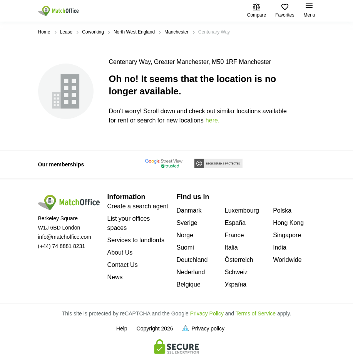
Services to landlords (136, 240)
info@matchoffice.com (64, 237)
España (235, 223)
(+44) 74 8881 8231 (61, 246)
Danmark (189, 210)
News (115, 277)
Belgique (189, 284)
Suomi (185, 247)
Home (44, 32)
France (234, 235)
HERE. (212, 120)
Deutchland (192, 259)
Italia (231, 247)
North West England (134, 32)
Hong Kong (288, 223)
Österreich (239, 259)
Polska (282, 210)
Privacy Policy (207, 313)
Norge (185, 235)
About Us (120, 252)
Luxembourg (242, 210)
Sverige (187, 223)
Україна (235, 284)
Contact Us (122, 264)
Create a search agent (137, 206)
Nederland (191, 272)
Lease (66, 32)
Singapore (287, 235)
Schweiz (236, 272)
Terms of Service (256, 313)
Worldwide (287, 259)
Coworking (93, 32)
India (279, 247)
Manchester (176, 32)
